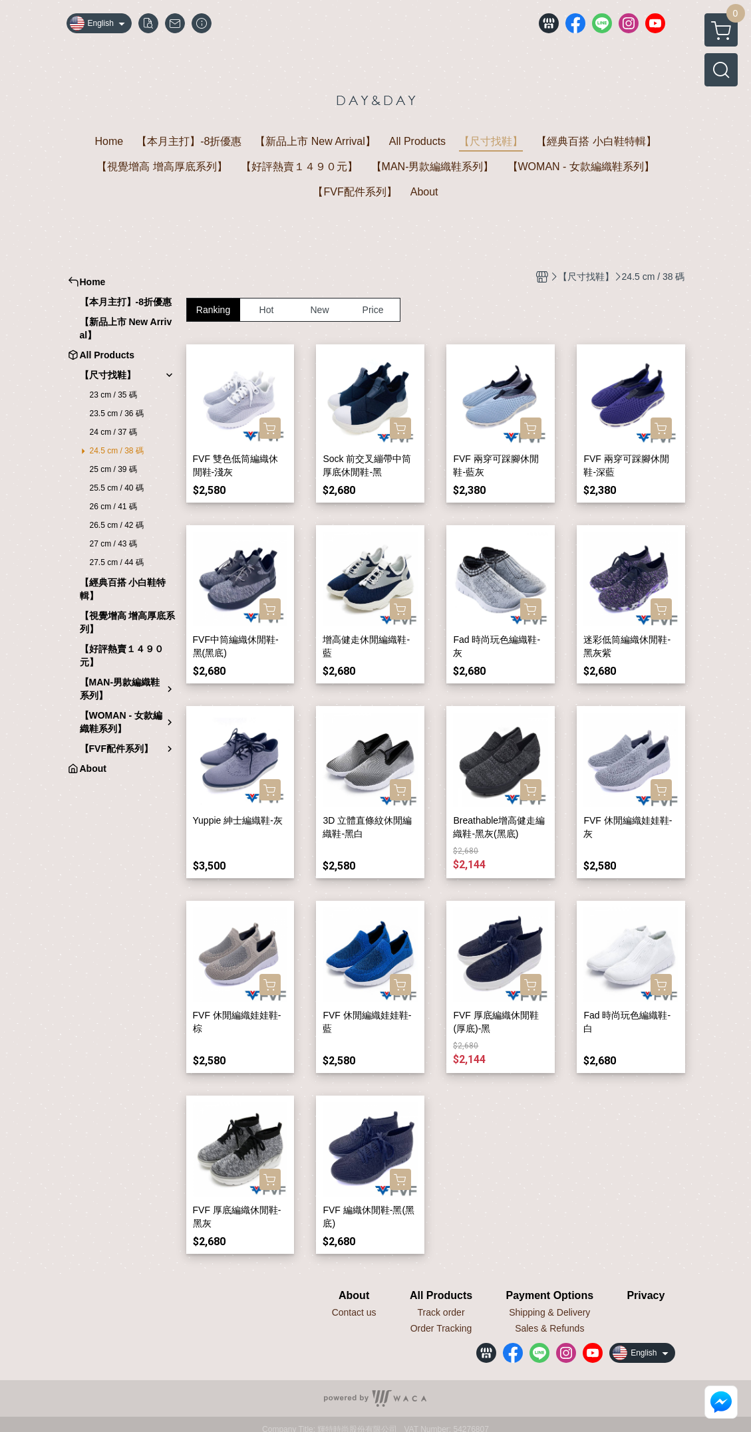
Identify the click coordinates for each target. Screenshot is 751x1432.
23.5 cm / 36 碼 (117, 413)
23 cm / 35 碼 (113, 395)
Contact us (354, 1312)
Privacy (646, 1295)
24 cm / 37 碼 (113, 432)
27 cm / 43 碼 (113, 543)
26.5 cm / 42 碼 (117, 525)
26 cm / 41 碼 (113, 506)
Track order (441, 1312)
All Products (441, 1295)
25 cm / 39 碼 (113, 469)
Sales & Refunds (549, 1328)
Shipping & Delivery (549, 1312)
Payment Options (549, 1295)
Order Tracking (441, 1328)
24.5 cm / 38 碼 (117, 450)
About (354, 1295)
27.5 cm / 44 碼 (117, 562)
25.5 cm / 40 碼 (117, 488)
